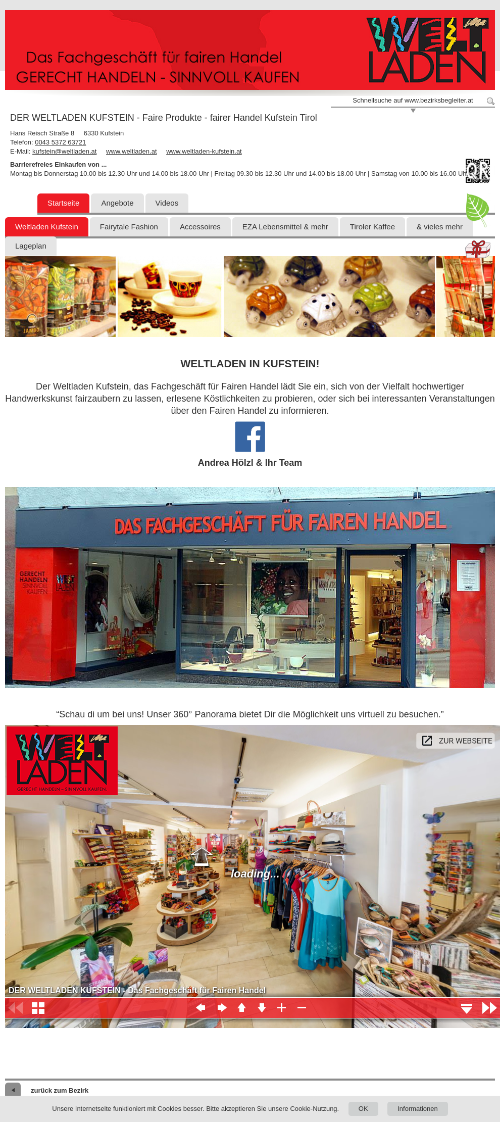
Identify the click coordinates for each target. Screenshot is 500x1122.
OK (363, 1108)
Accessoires (200, 226)
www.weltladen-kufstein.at (204, 151)
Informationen (417, 1108)
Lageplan (30, 245)
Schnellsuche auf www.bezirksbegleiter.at (413, 100)
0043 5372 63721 (60, 142)
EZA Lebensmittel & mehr (285, 226)
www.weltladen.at (131, 151)
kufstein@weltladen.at (64, 151)
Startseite (63, 203)
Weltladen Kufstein (46, 226)
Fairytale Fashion (129, 226)
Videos (167, 203)
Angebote (117, 203)
